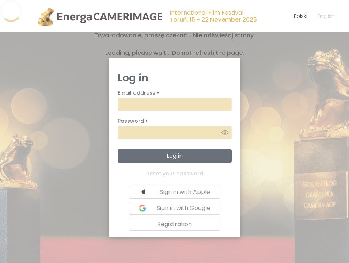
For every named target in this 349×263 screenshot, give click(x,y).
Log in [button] (175, 156)
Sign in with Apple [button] (174, 192)
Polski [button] (300, 16)
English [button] (326, 16)
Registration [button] (174, 224)
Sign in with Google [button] (173, 208)
